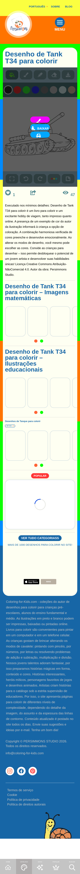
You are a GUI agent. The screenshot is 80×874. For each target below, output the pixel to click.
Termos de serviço (20, 811)
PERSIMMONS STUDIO (40, 756)
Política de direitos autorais (26, 825)
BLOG (68, 6)
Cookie (12, 816)
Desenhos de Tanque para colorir (34, 426)
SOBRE (55, 6)
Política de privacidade (23, 820)
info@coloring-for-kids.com (25, 768)
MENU (65, 39)
